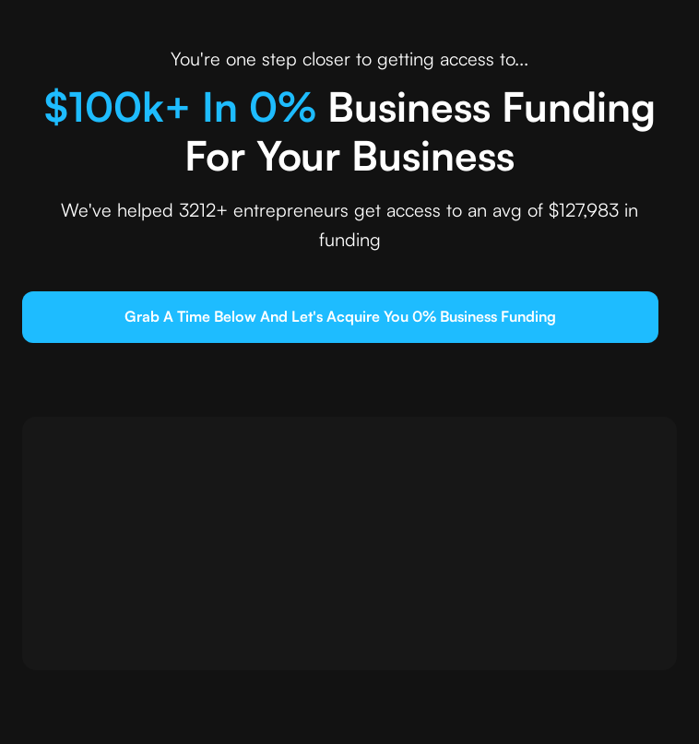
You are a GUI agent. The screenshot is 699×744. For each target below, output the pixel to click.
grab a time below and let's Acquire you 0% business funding (340, 316)
